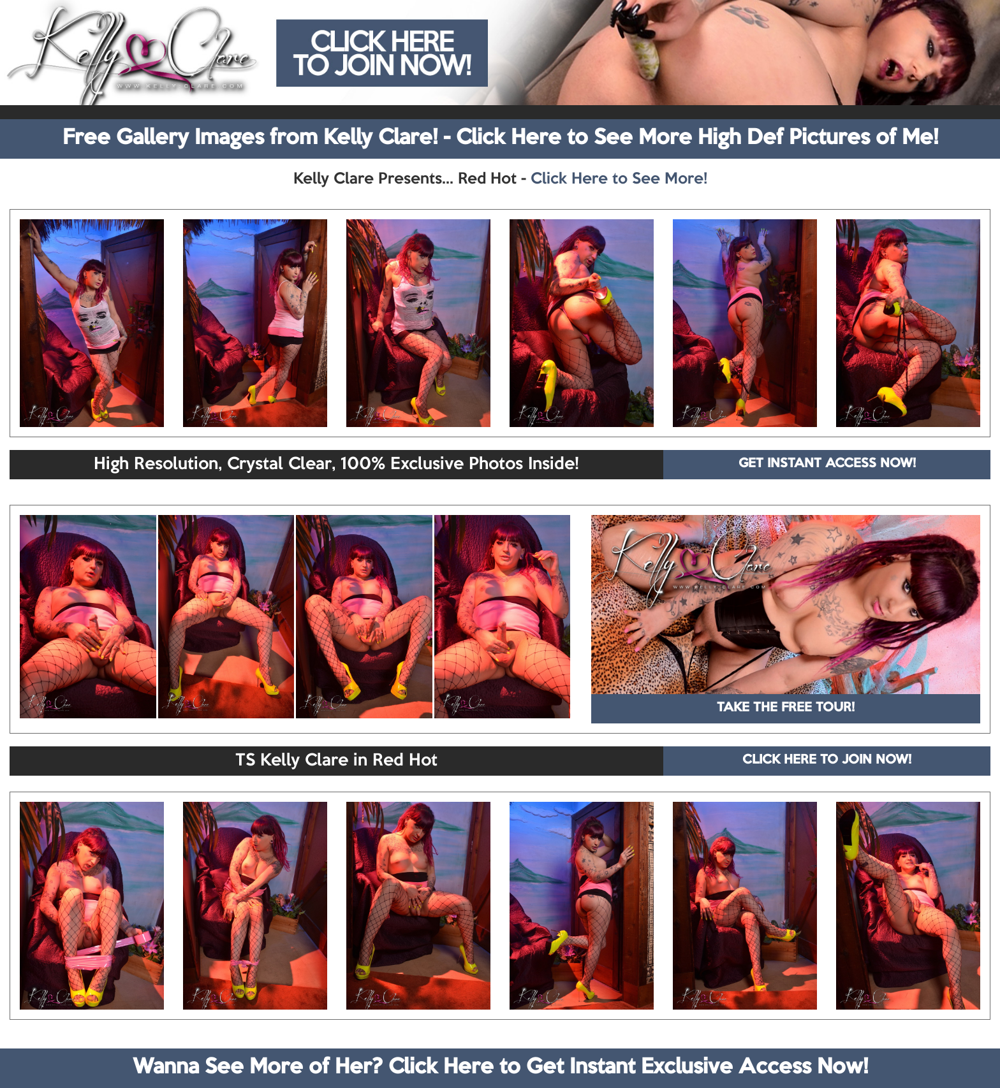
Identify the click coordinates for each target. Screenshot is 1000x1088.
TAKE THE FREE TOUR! (786, 708)
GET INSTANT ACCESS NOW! (827, 464)
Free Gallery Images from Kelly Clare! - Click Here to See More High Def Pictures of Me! (500, 138)
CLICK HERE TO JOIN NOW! (826, 760)
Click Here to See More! (619, 179)
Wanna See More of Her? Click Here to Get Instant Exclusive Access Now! (500, 1067)
